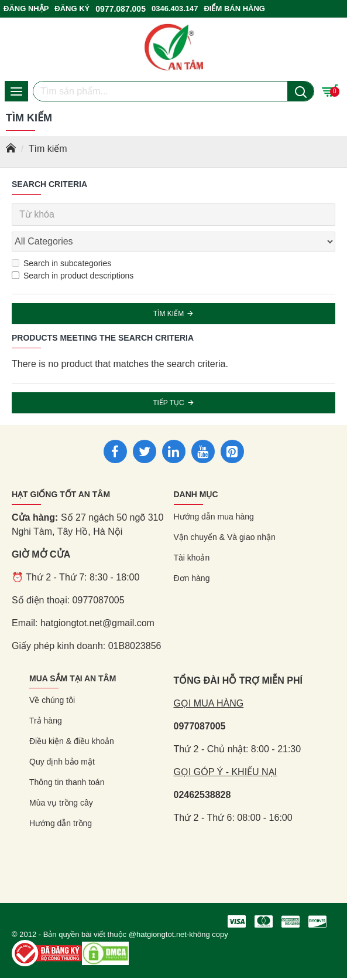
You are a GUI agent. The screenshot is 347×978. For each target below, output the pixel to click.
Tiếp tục (168, 403)
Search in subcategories (61, 263)
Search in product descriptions (72, 275)
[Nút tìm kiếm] (300, 91)
